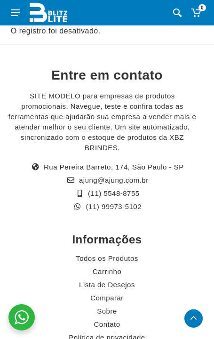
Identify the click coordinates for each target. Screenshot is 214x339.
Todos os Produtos (107, 258)
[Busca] (177, 12)
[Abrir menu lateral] (15, 12)
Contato (107, 324)
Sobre (107, 311)
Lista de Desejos (107, 285)
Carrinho (107, 271)
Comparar (107, 298)
